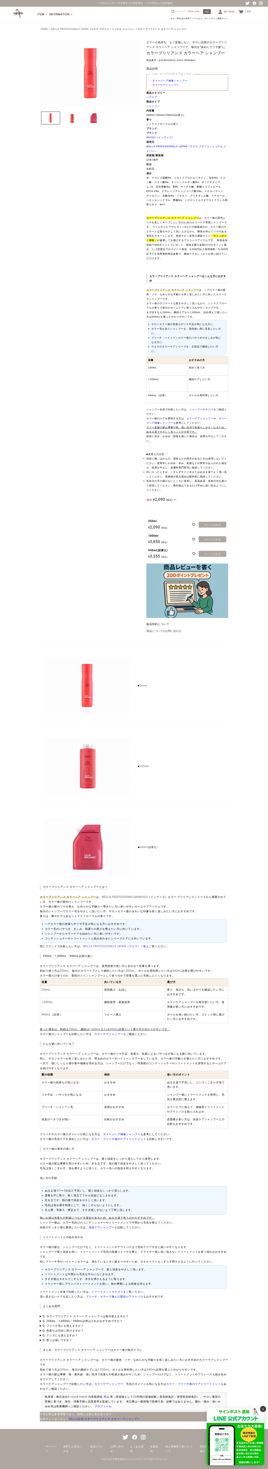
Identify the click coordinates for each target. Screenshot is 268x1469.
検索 (207, 12)
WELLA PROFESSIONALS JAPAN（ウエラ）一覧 (114, 946)
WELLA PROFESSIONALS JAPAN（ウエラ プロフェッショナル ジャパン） (93, 29)
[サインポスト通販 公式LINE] (235, 1436)
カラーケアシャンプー (165, 85)
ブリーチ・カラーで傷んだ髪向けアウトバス (114, 1296)
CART (248, 11)
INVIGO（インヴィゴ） (160, 137)
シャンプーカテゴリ (201, 409)
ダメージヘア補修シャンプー (169, 80)
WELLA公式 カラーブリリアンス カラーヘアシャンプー (104, 1418)
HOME (44, 29)
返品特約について (157, 624)
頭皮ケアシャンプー (102, 1227)
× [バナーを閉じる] (263, 1409)
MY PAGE (229, 11)
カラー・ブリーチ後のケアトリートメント (119, 1139)
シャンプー (153, 106)
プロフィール (103, 1406)
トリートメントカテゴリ (107, 1291)
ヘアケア (151, 97)
